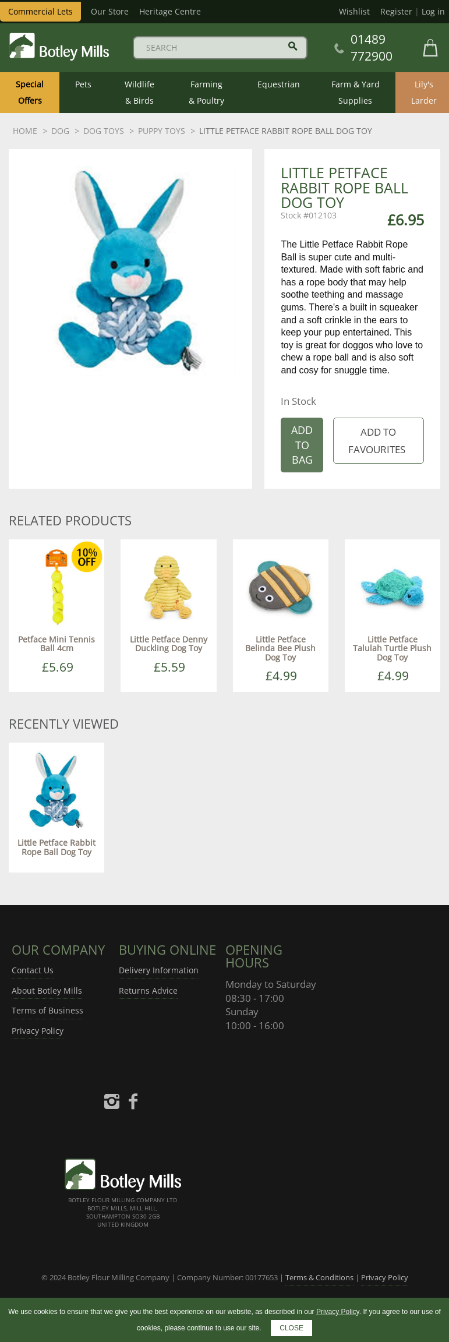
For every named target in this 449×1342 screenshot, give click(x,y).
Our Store (110, 11)
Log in (433, 11)
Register (396, 11)
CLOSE (291, 1328)
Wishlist (354, 11)
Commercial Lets (40, 11)
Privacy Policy (37, 1030)
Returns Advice (148, 990)
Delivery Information (159, 970)
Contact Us (33, 970)
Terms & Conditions (319, 1277)
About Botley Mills (47, 990)
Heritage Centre (170, 11)
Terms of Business (47, 1010)
